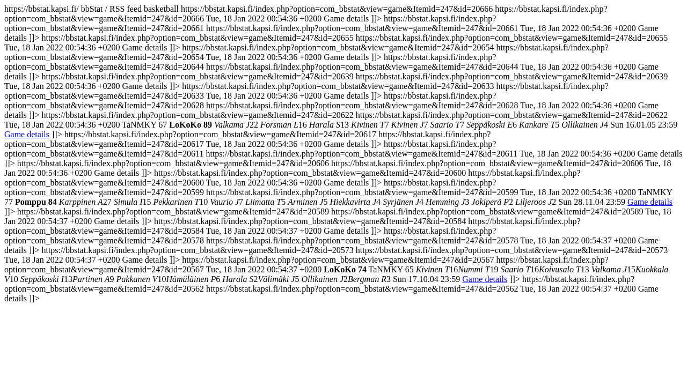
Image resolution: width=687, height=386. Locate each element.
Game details (26, 134)
